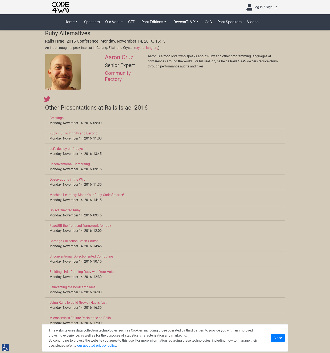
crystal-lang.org (146, 48)
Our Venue (114, 22)
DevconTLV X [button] (184, 22)
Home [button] (69, 22)
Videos (252, 22)
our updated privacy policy (96, 346)
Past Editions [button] (152, 22)
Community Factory (118, 76)
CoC (208, 22)
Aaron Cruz (119, 57)
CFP (131, 22)
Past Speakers (229, 22)
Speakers (92, 22)
